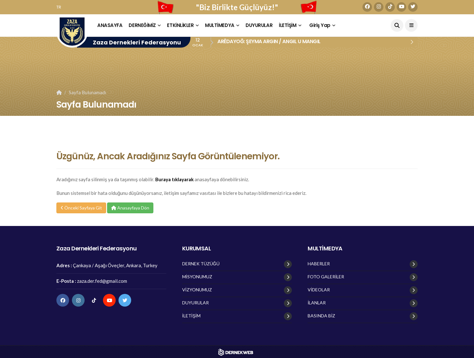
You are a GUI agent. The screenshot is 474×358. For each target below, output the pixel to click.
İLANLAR (317, 302)
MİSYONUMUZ (197, 276)
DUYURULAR (259, 25)
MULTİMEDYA (219, 25)
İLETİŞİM (287, 25)
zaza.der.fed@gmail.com (102, 281)
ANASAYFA (109, 25)
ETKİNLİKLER (180, 25)
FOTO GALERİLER (326, 276)
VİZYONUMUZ (197, 289)
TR (58, 7)
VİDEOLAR (319, 289)
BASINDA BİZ (321, 315)
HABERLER (319, 263)
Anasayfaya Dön (130, 207)
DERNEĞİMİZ (142, 25)
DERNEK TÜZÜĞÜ (201, 263)
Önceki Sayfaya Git (81, 207)
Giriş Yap (319, 25)
